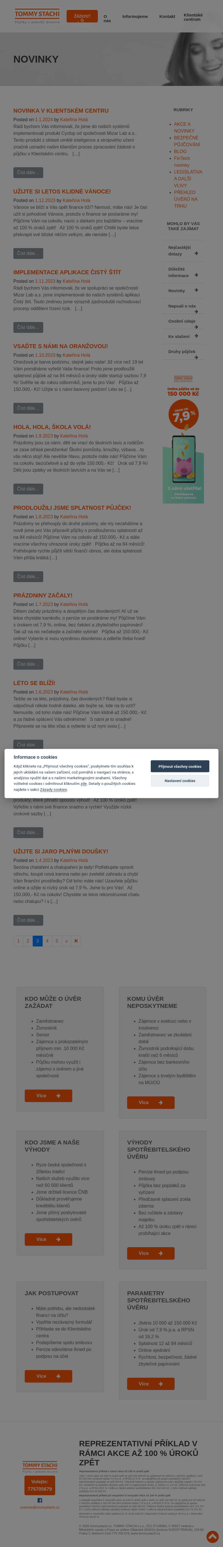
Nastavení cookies (180, 780)
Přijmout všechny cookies (179, 766)
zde (83, 783)
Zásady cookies (53, 789)
